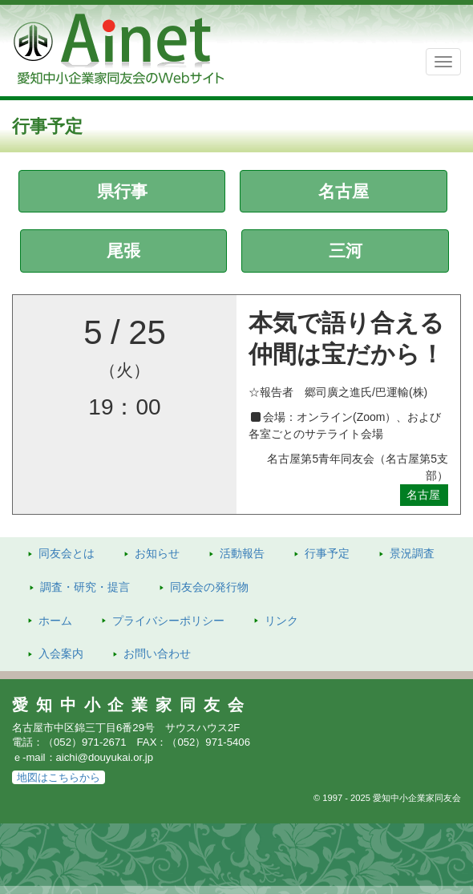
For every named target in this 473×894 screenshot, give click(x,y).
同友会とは (66, 553)
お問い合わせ (157, 653)
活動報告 (242, 553)
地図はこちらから (58, 777)
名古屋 (343, 191)
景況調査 (412, 553)
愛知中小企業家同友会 (132, 705)
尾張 (123, 250)
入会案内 (60, 653)
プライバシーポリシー (168, 620)
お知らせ (157, 553)
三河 (345, 250)
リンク (281, 620)
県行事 (122, 191)
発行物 (209, 586)
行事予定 (327, 553)
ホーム (55, 620)
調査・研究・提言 (85, 586)
